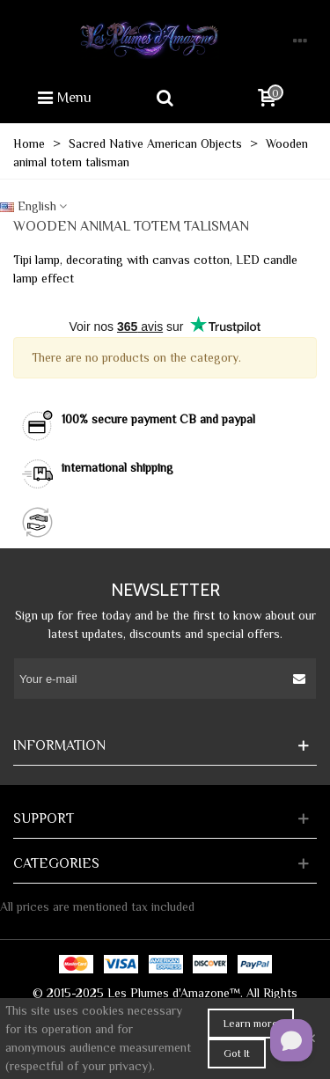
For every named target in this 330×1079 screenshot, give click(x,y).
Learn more (251, 1023)
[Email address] (149, 678)
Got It (237, 1053)
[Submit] (300, 678)
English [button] (34, 206)
